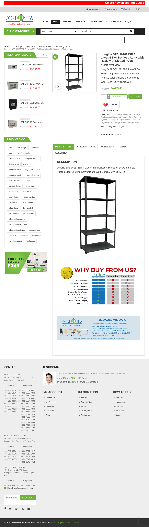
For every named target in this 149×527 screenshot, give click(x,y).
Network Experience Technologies (65, 522)
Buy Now (135, 96)
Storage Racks (45, 46)
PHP (138, 9)
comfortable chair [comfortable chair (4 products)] (24, 153)
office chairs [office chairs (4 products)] (13, 208)
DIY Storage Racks (63, 46)
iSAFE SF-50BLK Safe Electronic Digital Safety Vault (43, 103)
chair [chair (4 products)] (11, 148)
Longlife (121, 126)
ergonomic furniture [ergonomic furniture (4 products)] (32, 170)
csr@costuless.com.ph (23, 488)
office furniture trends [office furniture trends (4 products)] (17, 230)
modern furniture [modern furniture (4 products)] (28, 197)
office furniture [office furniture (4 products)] (28, 214)
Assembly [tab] (61, 153)
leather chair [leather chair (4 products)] (13, 192)
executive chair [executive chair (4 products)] (33, 175)
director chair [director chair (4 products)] (14, 164)
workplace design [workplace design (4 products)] (15, 241)
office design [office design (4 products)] (14, 214)
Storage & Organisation (120, 120)
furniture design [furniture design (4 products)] (15, 186)
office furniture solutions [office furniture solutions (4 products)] (18, 225)
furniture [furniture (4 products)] (28, 181)
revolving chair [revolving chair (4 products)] (35, 230)
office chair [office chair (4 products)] (13, 203)
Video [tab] (123, 146)
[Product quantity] (104, 96)
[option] (74, 72)
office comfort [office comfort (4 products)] (27, 208)
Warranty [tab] (107, 146)
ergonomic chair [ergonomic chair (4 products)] (15, 170)
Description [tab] (63, 146)
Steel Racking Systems (117, 117)
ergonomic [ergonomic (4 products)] (27, 164)
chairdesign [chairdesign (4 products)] (21, 148)
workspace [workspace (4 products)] (30, 241)
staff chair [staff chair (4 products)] (12, 236)
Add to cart (119, 97)
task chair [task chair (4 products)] (24, 236)
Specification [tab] (86, 146)
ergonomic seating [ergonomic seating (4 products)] (16, 175)
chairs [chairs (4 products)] (11, 153)
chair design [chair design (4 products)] (34, 148)
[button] (43, 55)
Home (9, 46)
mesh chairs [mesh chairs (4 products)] (13, 197)
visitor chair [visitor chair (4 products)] (36, 236)
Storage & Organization (25, 46)
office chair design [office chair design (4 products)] (28, 203)
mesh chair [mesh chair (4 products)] (27, 192)
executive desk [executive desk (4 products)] (14, 181)
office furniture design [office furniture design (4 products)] (17, 219)
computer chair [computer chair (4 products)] (14, 159)
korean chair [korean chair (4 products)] (30, 186)
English (126, 9)
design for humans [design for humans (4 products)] (32, 159)
